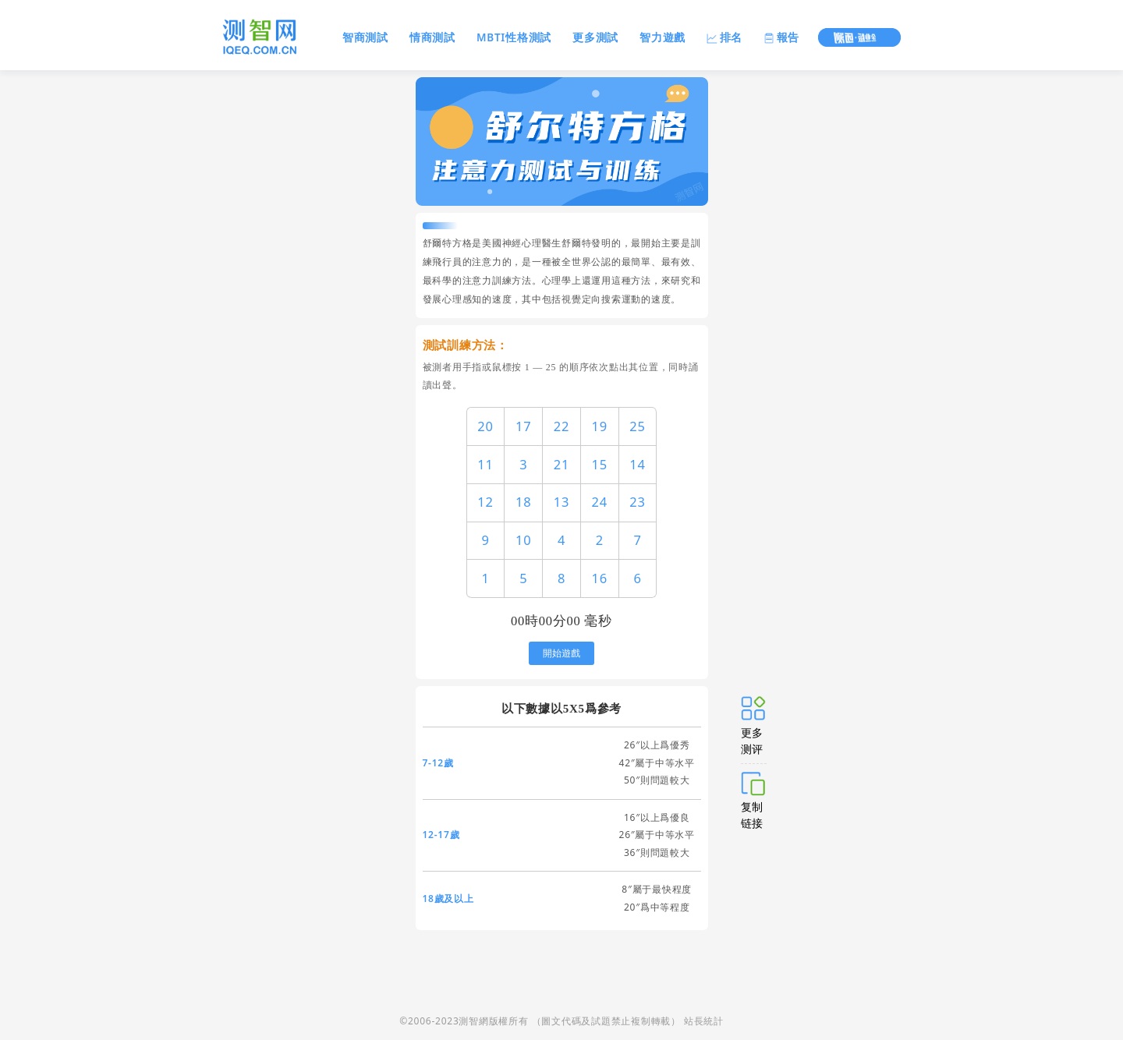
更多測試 (595, 37)
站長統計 (704, 1021)
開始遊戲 (561, 653)
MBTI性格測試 (513, 37)
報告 (781, 37)
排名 (724, 37)
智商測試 (365, 37)
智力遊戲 (662, 37)
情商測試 (432, 37)
